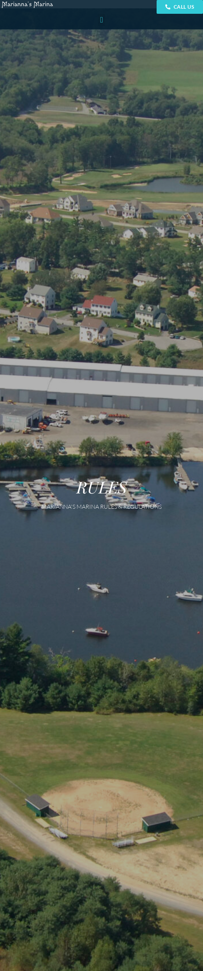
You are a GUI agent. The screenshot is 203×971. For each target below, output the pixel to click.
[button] (101, 20)
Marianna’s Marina (27, 4)
